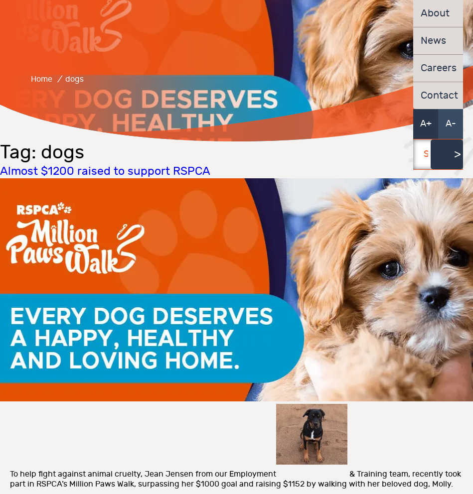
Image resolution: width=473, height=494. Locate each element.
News (433, 41)
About (435, 13)
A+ (426, 124)
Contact (438, 96)
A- (451, 124)
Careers (438, 68)
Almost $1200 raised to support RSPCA (105, 171)
